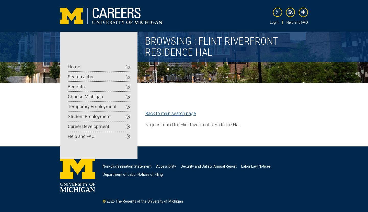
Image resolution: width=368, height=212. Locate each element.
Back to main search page (170, 113)
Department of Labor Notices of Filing (133, 174)
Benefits (99, 86)
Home (99, 66)
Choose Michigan (99, 96)
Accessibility (166, 166)
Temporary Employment (99, 106)
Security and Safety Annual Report (209, 166)
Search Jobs (99, 76)
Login (274, 22)
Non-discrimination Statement (127, 166)
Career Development (99, 126)
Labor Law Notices (256, 166)
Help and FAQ (297, 22)
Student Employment (99, 116)
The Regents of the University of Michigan (149, 201)
